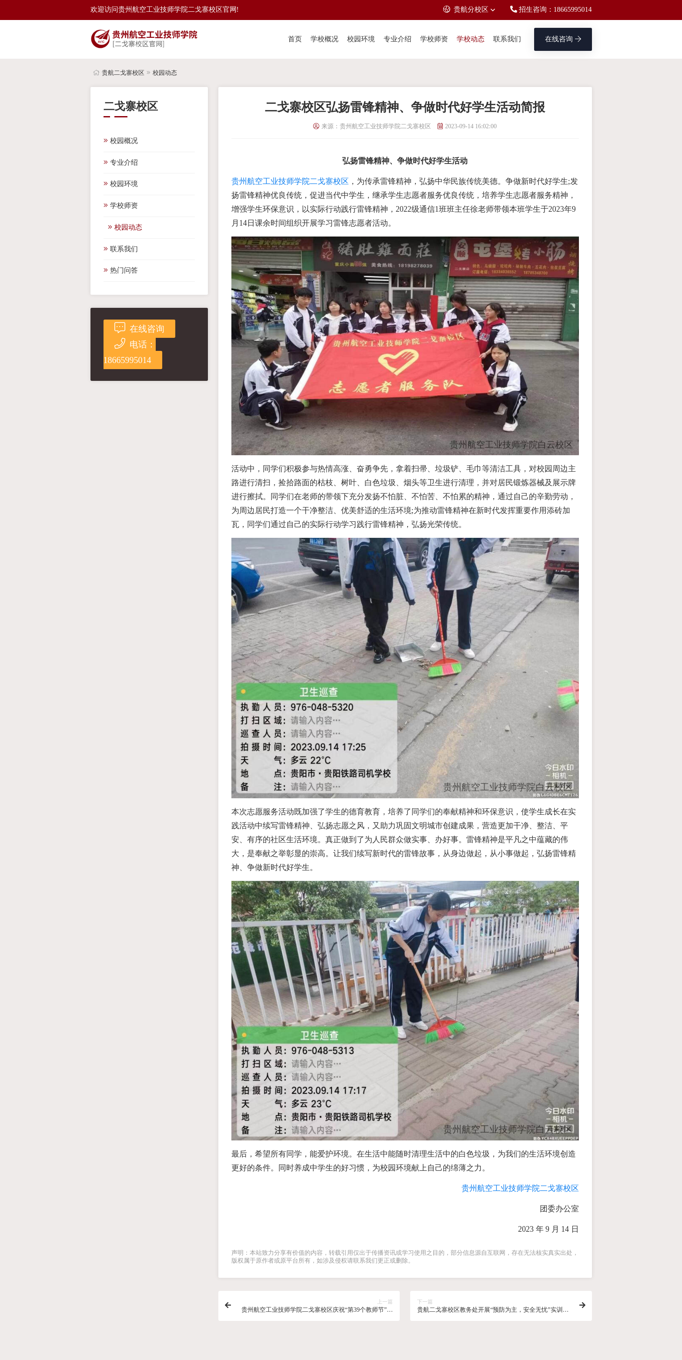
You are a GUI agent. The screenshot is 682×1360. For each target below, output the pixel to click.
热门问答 (121, 270)
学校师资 (434, 39)
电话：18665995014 (130, 351)
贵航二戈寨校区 (123, 73)
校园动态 (165, 73)
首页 (295, 39)
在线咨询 (563, 39)
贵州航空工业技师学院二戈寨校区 (290, 181)
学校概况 (324, 39)
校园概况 (121, 140)
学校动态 (471, 39)
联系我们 (507, 39)
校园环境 (361, 39)
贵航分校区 (465, 9)
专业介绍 (397, 39)
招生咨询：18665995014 (551, 9)
